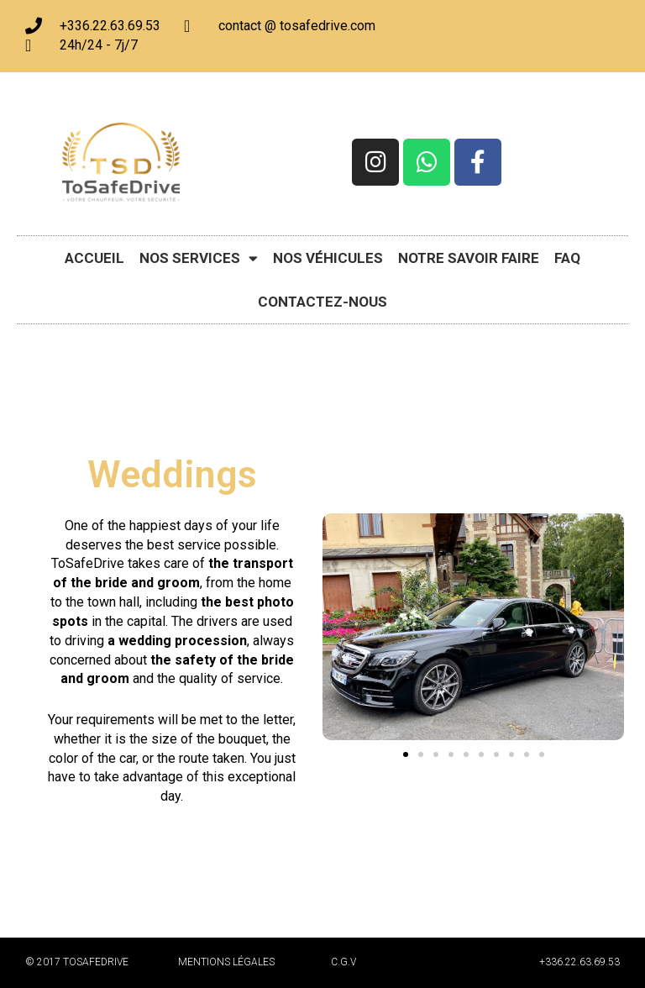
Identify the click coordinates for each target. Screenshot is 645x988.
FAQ (567, 258)
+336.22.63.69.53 (579, 962)
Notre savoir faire (468, 258)
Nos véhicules (328, 258)
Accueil (94, 258)
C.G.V (343, 962)
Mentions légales (226, 962)
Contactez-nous (322, 301)
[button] (405, 754)
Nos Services (198, 258)
